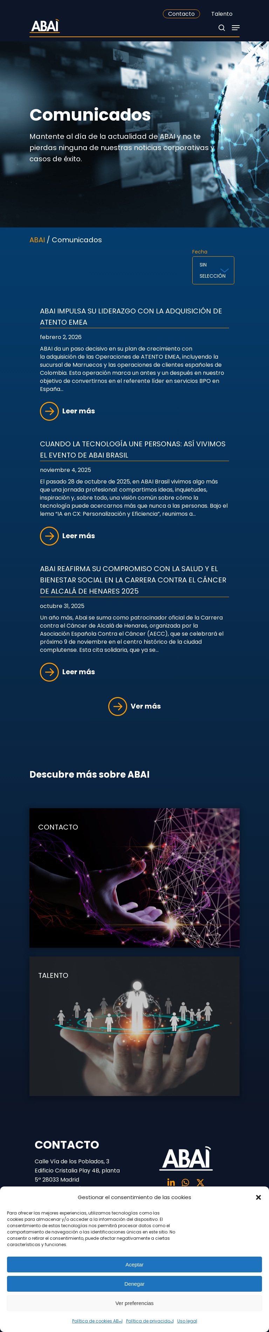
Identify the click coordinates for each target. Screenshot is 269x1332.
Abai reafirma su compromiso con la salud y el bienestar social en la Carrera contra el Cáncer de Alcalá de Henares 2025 (133, 580)
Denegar (134, 1284)
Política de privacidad (150, 1321)
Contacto (181, 14)
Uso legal (187, 1321)
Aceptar (134, 1264)
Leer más (67, 411)
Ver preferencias (134, 1303)
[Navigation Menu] (236, 27)
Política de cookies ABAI (97, 1321)
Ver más (134, 706)
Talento (222, 14)
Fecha (199, 252)
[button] (258, 1197)
